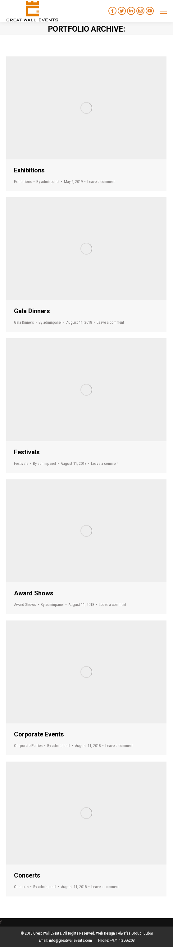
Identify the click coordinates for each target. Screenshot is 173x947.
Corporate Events (39, 734)
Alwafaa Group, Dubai (135, 933)
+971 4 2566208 (122, 940)
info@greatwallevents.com (70, 940)
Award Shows (33, 593)
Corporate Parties (28, 745)
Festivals (27, 452)
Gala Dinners (32, 311)
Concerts (27, 875)
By (47, 181)
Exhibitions (29, 170)
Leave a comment (101, 181)
